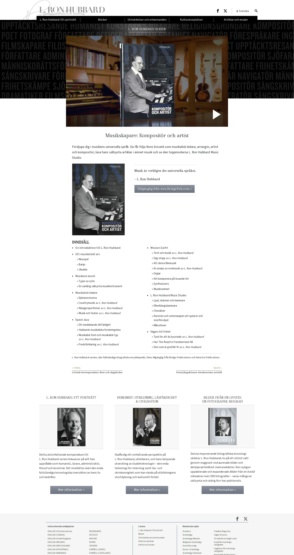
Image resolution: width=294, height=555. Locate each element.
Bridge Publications (180, 357)
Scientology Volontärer (192, 553)
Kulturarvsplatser (146, 541)
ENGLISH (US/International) (60, 531)
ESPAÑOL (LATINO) (97, 549)
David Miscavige (189, 546)
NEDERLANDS (95, 531)
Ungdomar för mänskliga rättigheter (224, 550)
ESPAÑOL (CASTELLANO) (100, 553)
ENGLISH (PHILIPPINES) (58, 549)
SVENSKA (93, 546)
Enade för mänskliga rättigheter (223, 543)
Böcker (141, 534)
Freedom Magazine (222, 531)
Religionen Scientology (192, 542)
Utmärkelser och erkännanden (151, 537)
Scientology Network (191, 538)
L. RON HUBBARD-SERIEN (147, 29)
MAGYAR (93, 538)
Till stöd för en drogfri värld (225, 538)
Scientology (187, 535)
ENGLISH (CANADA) (56, 535)
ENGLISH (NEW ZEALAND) (59, 546)
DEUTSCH (93, 535)
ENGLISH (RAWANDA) (57, 553)
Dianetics (187, 531)
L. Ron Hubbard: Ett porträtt (150, 530)
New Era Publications (208, 357)
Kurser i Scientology (191, 549)
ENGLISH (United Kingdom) (59, 538)
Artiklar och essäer (146, 545)
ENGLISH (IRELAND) (56, 542)
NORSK (92, 542)
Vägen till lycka (220, 535)
